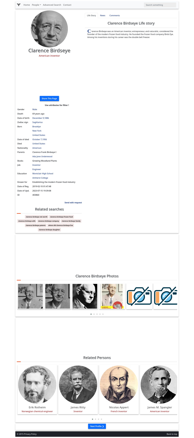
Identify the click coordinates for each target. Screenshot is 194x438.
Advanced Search (52, 4)
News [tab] (102, 15)
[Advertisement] (49, 76)
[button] (91, 314)
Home (27, 4)
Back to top (172, 434)
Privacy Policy (30, 434)
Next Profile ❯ (97, 426)
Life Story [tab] (91, 15)
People (35, 4)
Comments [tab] (114, 15)
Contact (67, 4)
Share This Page (49, 98)
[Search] (160, 4)
